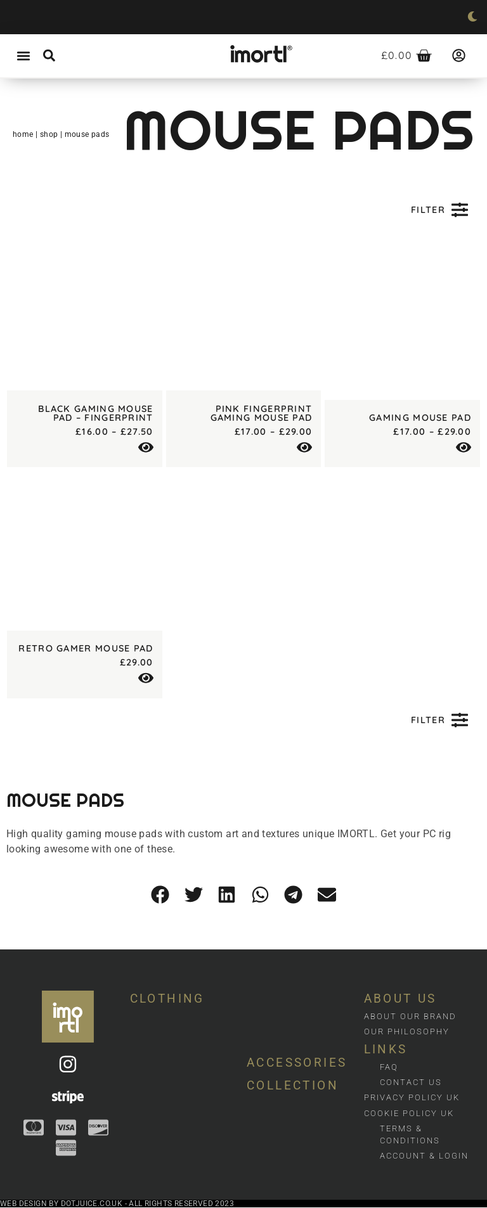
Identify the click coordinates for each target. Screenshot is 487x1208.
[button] (23, 56)
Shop (49, 134)
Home (23, 134)
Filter (428, 209)
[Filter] (459, 210)
